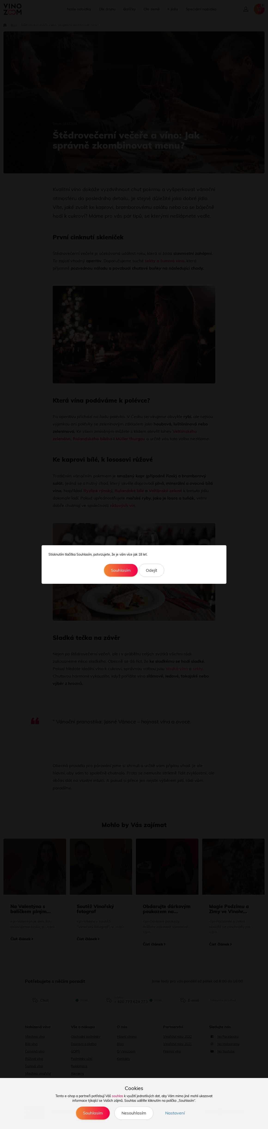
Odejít (151, 570)
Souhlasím (121, 570)
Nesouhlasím (134, 1113)
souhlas (117, 1096)
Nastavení (175, 1113)
